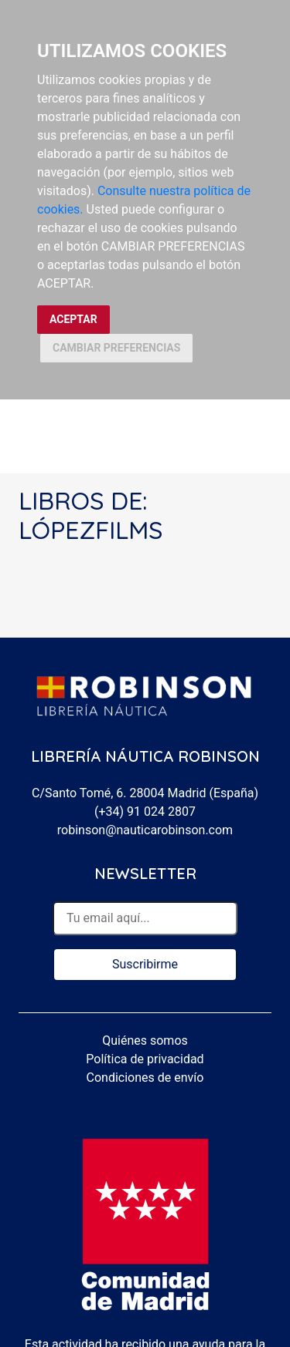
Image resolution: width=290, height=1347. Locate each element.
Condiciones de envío (145, 1077)
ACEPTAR (73, 319)
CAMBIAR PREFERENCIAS (116, 348)
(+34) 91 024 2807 (145, 811)
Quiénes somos (145, 1040)
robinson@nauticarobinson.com (145, 830)
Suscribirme (145, 964)
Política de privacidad (144, 1059)
